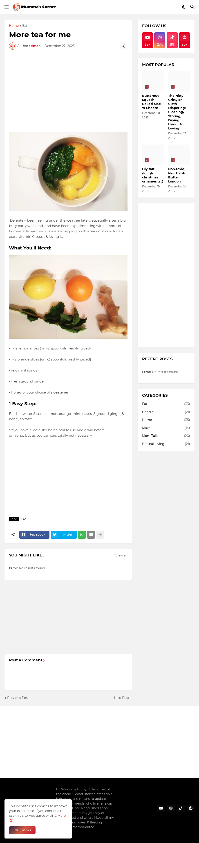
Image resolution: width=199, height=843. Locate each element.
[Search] (193, 7)
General (166, 412)
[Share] (123, 46)
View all (121, 555)
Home (14, 26)
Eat (24, 26)
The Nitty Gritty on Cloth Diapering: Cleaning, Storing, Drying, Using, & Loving (177, 112)
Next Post (121, 698)
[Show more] (100, 535)
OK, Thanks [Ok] (22, 830)
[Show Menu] (6, 7)
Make (166, 428)
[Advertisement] (68, 90)
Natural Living (166, 444)
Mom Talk (166, 436)
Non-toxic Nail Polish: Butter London (177, 175)
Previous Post (18, 698)
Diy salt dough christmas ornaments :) (152, 175)
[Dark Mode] (184, 7)
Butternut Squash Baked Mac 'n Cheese (151, 102)
